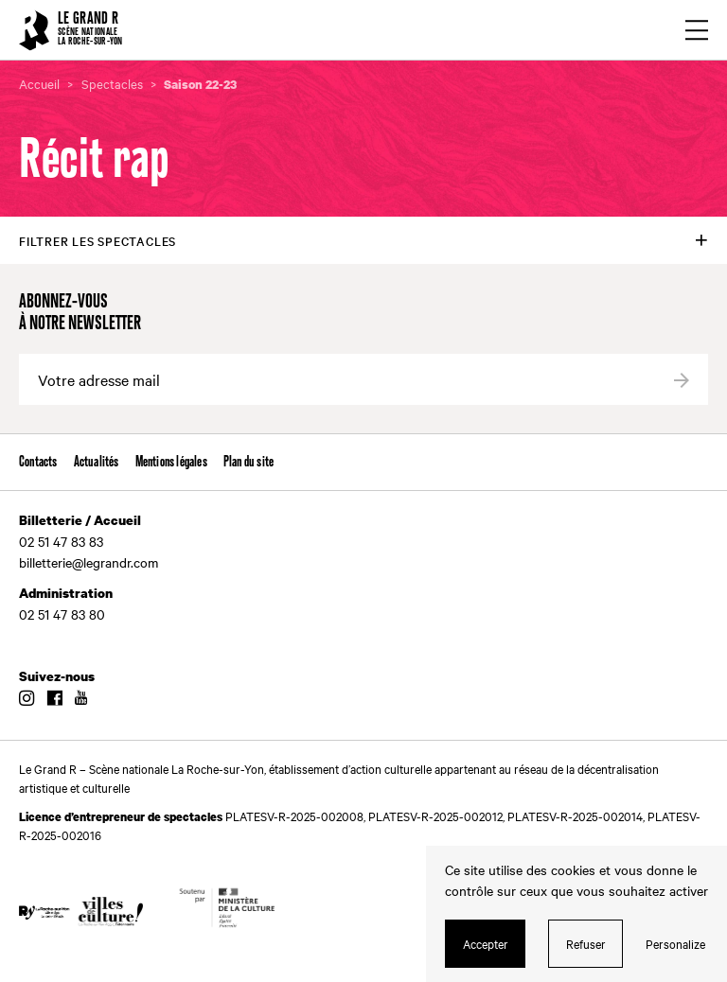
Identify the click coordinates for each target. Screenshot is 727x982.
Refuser (586, 943)
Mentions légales (171, 462)
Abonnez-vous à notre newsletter (80, 313)
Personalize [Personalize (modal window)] (675, 943)
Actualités (96, 462)
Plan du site (248, 462)
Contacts (38, 462)
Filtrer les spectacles (97, 240)
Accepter (485, 943)
